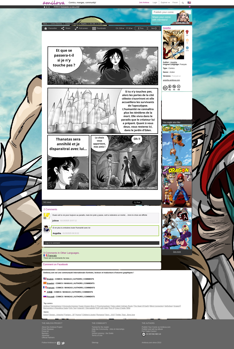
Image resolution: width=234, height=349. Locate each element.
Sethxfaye (169, 306)
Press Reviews (48, 329)
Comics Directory (56, 24)
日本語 (47, 292)
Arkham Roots (127, 306)
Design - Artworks (56, 315)
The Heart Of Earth (141, 306)
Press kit (45, 331)
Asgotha (84, 24)
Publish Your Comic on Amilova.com (156, 327)
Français (50, 255)
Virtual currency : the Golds (102, 333)
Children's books (88, 315)
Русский (48, 297)
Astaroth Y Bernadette (86, 308)
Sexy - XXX (109, 315)
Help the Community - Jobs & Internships (108, 329)
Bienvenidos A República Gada (55, 308)
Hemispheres (56, 306)
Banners (45, 333)
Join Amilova (144, 2)
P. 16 (100, 24)
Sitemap (95, 343)
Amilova (46, 306)
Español (48, 283)
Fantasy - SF (69, 315)
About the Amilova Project (52, 327)
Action (76, 24)
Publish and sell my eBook (152, 329)
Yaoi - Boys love (128, 315)
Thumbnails (101, 28)
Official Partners (48, 337)
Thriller (118, 315)
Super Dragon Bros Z (87, 306)
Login (155, 2)
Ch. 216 (92, 24)
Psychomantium (103, 306)
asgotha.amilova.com (171, 80)
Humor (78, 315)
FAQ (93, 331)
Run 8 (111, 308)
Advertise (45, 335)
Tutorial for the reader (100, 327)
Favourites (53, 28)
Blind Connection (157, 306)
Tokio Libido (115, 306)
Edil (97, 308)
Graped (177, 306)
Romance (100, 315)
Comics (67, 24)
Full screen (83, 28)
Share (68, 28)
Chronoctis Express (70, 306)
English (48, 279)
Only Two (72, 308)
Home (45, 24)
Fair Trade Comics (149, 331)
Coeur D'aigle (120, 308)
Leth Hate (104, 308)
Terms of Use (97, 335)
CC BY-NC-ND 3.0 (151, 334)
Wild (128, 308)
